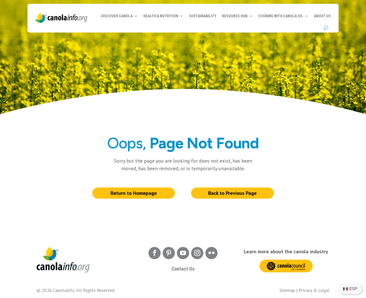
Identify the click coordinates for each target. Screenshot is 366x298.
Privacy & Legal (314, 290)
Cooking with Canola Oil (280, 16)
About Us (322, 16)
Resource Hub (235, 16)
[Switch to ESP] (350, 289)
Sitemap (287, 290)
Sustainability (202, 16)
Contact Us (183, 269)
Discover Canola (117, 16)
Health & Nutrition (160, 16)
